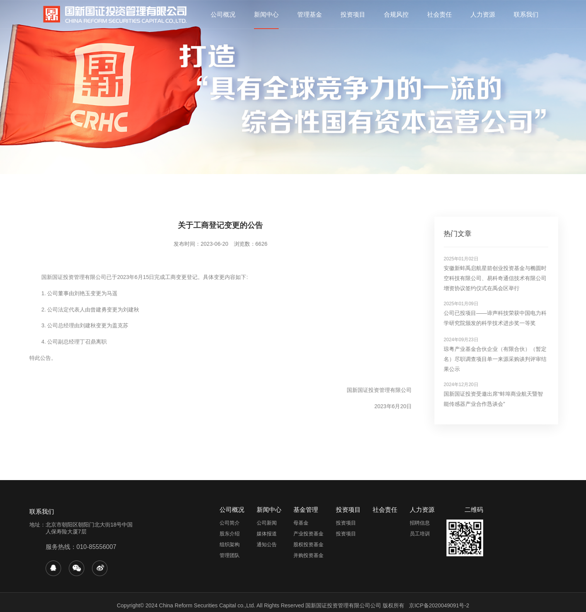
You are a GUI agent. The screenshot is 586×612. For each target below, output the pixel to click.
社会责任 (439, 14)
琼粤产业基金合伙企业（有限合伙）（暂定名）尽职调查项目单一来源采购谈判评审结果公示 (503, 359)
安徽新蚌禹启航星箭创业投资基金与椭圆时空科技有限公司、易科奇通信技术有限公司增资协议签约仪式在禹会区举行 (503, 278)
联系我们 (526, 14)
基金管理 (305, 509)
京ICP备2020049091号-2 (439, 605)
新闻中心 (266, 14)
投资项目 (353, 14)
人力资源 (482, 14)
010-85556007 (96, 547)
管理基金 (309, 14)
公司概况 (223, 14)
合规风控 (396, 14)
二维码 (474, 509)
